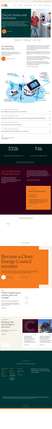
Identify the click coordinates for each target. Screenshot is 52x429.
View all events (3, 309)
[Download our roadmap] (8, 58)
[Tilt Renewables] (12, 238)
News (39, 40)
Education (41, 5)
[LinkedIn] (24, 365)
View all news (3, 335)
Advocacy (15, 5)
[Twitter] (26, 365)
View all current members (25, 244)
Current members (4, 380)
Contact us (3, 376)
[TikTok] (29, 365)
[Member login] (39, 1)
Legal (24, 409)
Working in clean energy (28, 5)
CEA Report (11, 375)
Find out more (26, 346)
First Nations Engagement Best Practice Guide (12, 383)
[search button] (34, 1)
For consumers (20, 379)
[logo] (4, 5)
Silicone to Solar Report (5, 138)
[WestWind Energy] (39, 238)
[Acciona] (8, 225)
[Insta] (23, 365)
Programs (21, 5)
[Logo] (26, 359)
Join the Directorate (27, 40)
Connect (30, 206)
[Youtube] (27, 365)
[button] (26, 304)
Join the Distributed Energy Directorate (33, 180)
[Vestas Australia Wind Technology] (30, 238)
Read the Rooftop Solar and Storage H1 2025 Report (25, 162)
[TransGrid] (21, 238)
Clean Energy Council (25, 411)
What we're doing (18, 40)
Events (35, 5)
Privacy (27, 409)
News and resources (47, 5)
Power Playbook (12, 377)
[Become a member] (7, 278)
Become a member (47, 1)
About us (2, 378)
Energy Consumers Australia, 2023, (8, 137)
